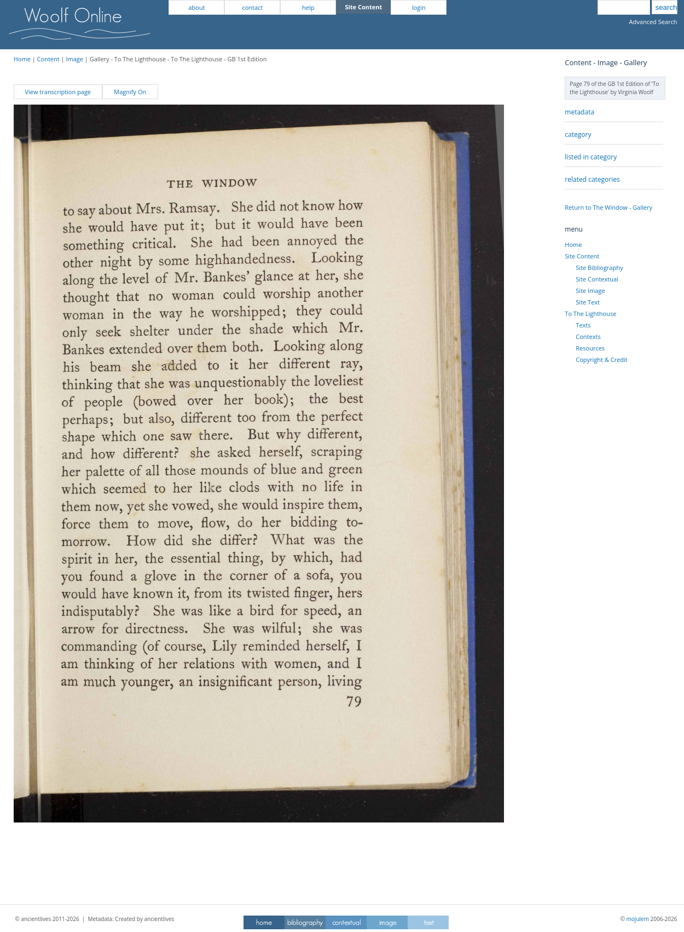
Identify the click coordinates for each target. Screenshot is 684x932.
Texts (583, 325)
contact (252, 7)
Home (22, 59)
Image (74, 59)
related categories (592, 179)
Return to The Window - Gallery (608, 207)
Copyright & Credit (601, 359)
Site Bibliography (599, 267)
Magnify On (130, 92)
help (308, 7)
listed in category (591, 157)
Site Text (588, 302)
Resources (590, 348)
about (196, 7)
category (578, 134)
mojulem (638, 919)
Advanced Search (653, 22)
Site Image (590, 290)
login (419, 7)
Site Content (582, 256)
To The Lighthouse (590, 313)
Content (48, 59)
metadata (579, 112)
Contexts (588, 336)
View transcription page (58, 92)
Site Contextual (597, 279)
